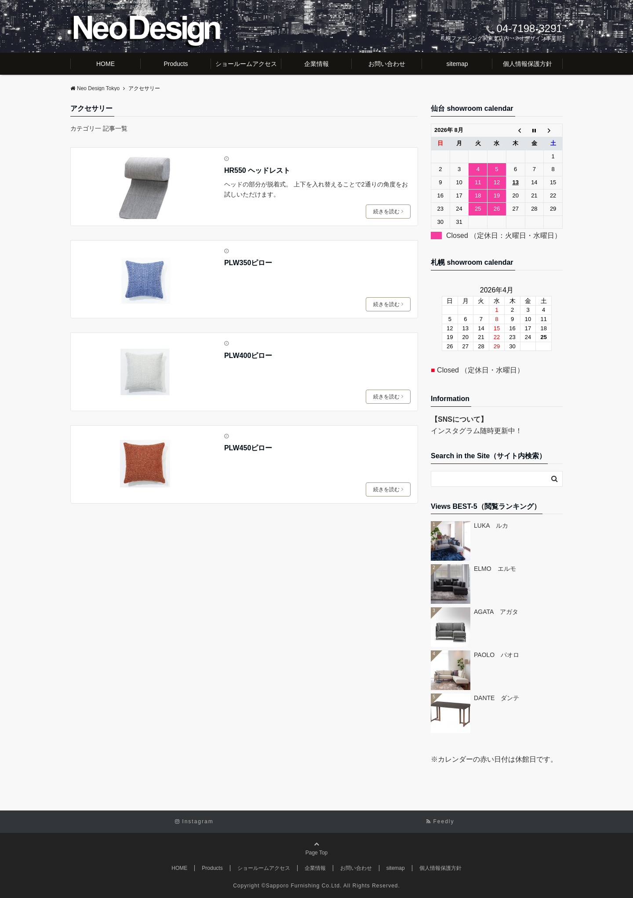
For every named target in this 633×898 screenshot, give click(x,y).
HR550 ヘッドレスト (257, 170)
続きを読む (388, 211)
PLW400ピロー (248, 355)
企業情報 (316, 63)
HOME (105, 63)
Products (176, 63)
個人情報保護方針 (527, 63)
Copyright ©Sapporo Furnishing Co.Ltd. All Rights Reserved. (316, 886)
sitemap (457, 63)
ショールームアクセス (246, 63)
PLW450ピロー (248, 448)
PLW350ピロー (248, 262)
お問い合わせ (386, 63)
